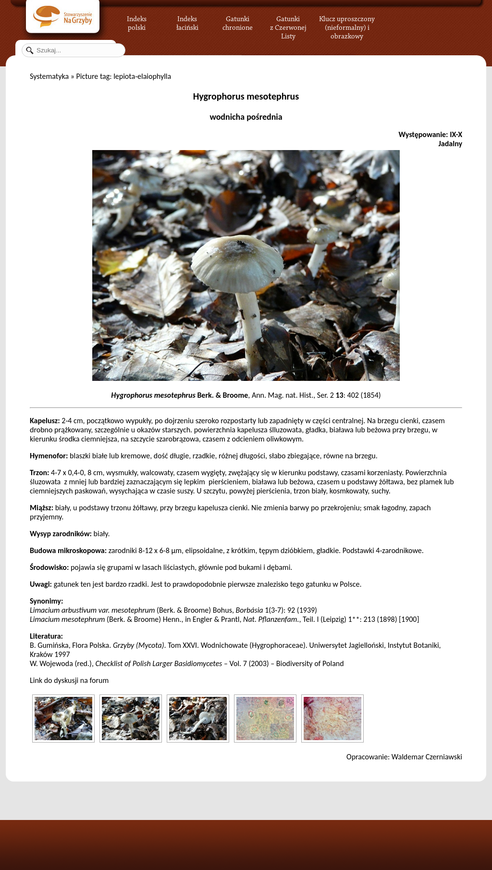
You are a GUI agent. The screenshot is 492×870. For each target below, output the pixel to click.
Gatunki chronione (237, 21)
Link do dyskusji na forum (69, 680)
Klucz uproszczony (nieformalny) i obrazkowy (347, 26)
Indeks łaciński (187, 21)
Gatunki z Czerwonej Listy (288, 21)
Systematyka (49, 76)
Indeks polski (137, 21)
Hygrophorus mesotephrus (246, 96)
